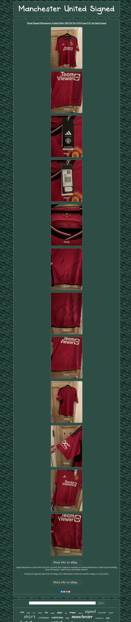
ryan (66, 613)
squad (111, 613)
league (73, 612)
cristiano (43, 617)
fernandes (102, 613)
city (46, 612)
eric (22, 612)
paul (28, 613)
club (107, 618)
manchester (82, 616)
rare (67, 618)
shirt (30, 617)
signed (90, 611)
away (34, 613)
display (53, 613)
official (80, 613)
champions (99, 618)
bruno (40, 613)
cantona (57, 617)
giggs (59, 612)
